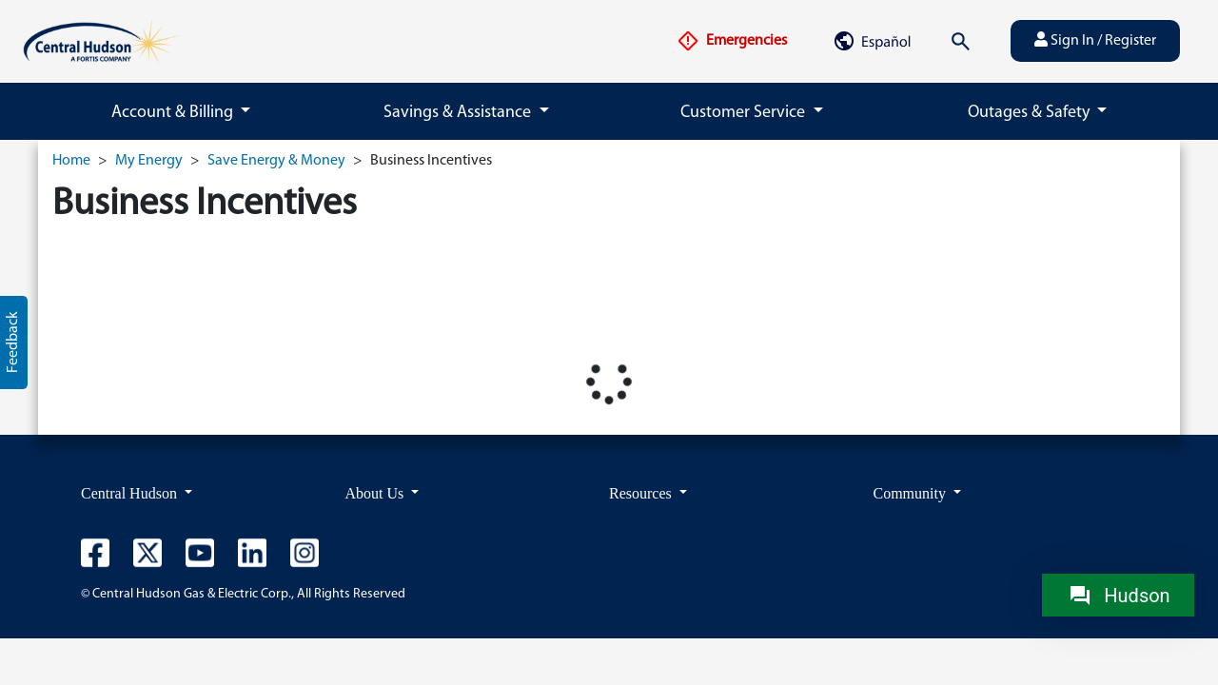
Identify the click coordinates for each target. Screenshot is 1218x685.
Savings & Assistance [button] (459, 113)
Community (912, 493)
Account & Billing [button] (174, 113)
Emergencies (732, 40)
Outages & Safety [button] (1030, 113)
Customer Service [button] (744, 113)
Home (71, 160)
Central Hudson (131, 493)
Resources (642, 493)
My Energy (149, 160)
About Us (376, 493)
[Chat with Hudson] (1118, 595)
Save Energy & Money (276, 160)
